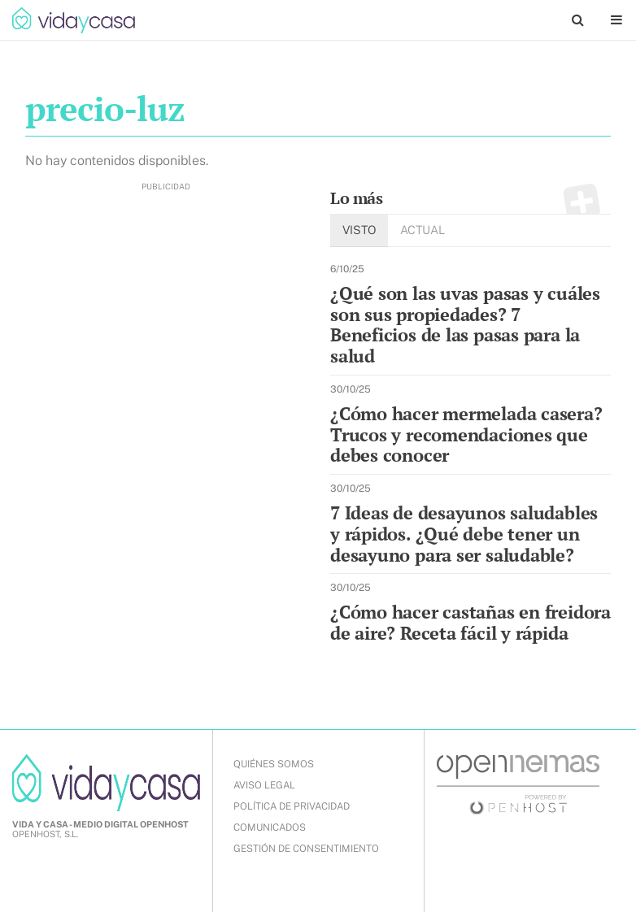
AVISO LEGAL (264, 785)
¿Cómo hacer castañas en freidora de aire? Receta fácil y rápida (470, 622)
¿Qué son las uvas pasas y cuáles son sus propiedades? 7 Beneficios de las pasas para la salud (465, 324)
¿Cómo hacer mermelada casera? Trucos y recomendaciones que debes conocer (466, 434)
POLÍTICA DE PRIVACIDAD (291, 806)
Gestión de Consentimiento (306, 848)
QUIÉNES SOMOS (273, 764)
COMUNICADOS (269, 827)
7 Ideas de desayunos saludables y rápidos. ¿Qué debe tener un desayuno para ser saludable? (464, 534)
